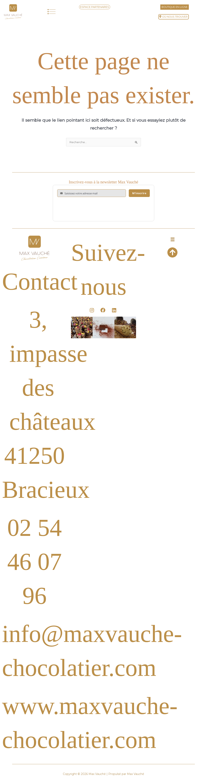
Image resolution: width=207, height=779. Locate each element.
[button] (51, 12)
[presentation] (88, 209)
